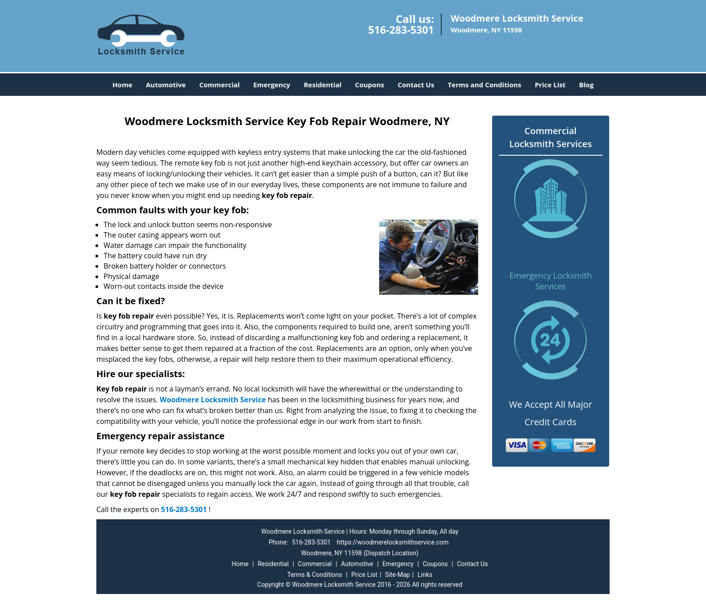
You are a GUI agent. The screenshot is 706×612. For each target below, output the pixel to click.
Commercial (219, 84)
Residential (323, 84)
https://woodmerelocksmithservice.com (392, 542)
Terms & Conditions (314, 574)
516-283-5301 (401, 29)
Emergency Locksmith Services (550, 281)
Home (122, 84)
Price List (550, 84)
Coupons (369, 84)
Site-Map (397, 574)
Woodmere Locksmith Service (213, 400)
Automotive (166, 84)
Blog (586, 84)
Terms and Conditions (484, 84)
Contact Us (416, 84)
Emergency (271, 84)
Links (424, 574)
